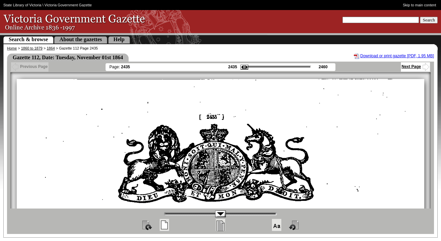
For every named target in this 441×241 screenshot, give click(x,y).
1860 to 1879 (31, 48)
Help (119, 39)
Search (429, 19)
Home (12, 48)
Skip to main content (419, 5)
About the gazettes (80, 39)
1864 (51, 48)
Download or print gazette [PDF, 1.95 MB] (397, 56)
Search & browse (28, 39)
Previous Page (30, 66)
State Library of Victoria (22, 5)
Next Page (415, 66)
